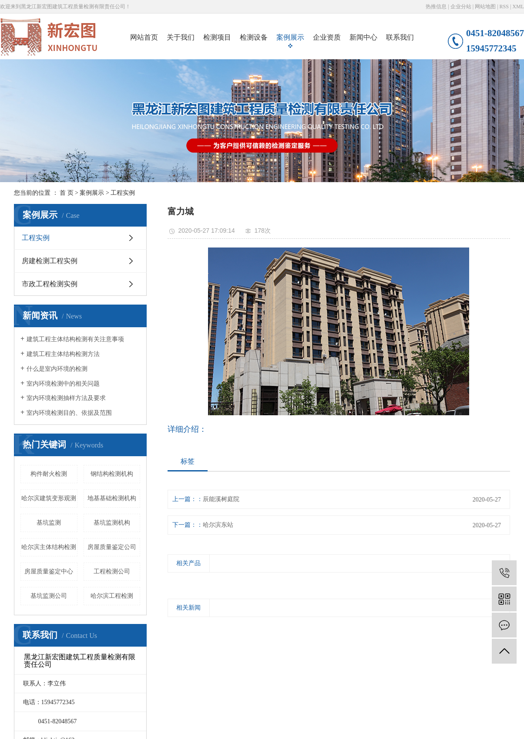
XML (518, 6)
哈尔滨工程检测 (112, 596)
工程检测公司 (112, 571)
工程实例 (123, 193)
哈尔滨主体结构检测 (48, 547)
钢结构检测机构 (112, 474)
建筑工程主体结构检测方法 (63, 354)
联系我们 (400, 37)
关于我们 (181, 37)
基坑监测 (49, 522)
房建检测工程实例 (49, 260)
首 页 (67, 193)
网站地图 (485, 6)
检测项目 (217, 37)
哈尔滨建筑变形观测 (48, 498)
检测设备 (254, 37)
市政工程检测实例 (49, 284)
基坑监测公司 (48, 596)
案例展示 (290, 37)
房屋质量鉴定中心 (48, 571)
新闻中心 (363, 37)
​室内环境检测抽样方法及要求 (66, 398)
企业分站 (460, 6)
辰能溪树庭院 (221, 499)
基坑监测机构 (112, 522)
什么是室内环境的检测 (57, 369)
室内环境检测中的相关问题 (63, 383)
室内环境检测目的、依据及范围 (69, 413)
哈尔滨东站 (218, 525)
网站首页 (144, 37)
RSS (504, 6)
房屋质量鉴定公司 (111, 547)
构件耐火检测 (48, 474)
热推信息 (436, 6)
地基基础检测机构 (111, 498)
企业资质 (327, 37)
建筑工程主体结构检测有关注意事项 (75, 339)
